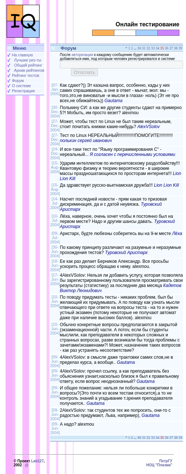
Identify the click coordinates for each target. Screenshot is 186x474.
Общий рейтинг (28, 65)
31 (143, 48)
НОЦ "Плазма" (159, 465)
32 (148, 48)
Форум (18, 80)
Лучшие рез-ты (27, 60)
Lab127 (37, 461)
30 (139, 48)
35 (162, 48)
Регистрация (23, 91)
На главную (22, 55)
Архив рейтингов (29, 70)
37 (171, 48)
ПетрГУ (165, 461)
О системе (21, 85)
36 (166, 48)
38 (176, 48)
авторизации (82, 55)
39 (180, 48)
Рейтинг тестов (25, 75)
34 (157, 48)
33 (153, 48)
